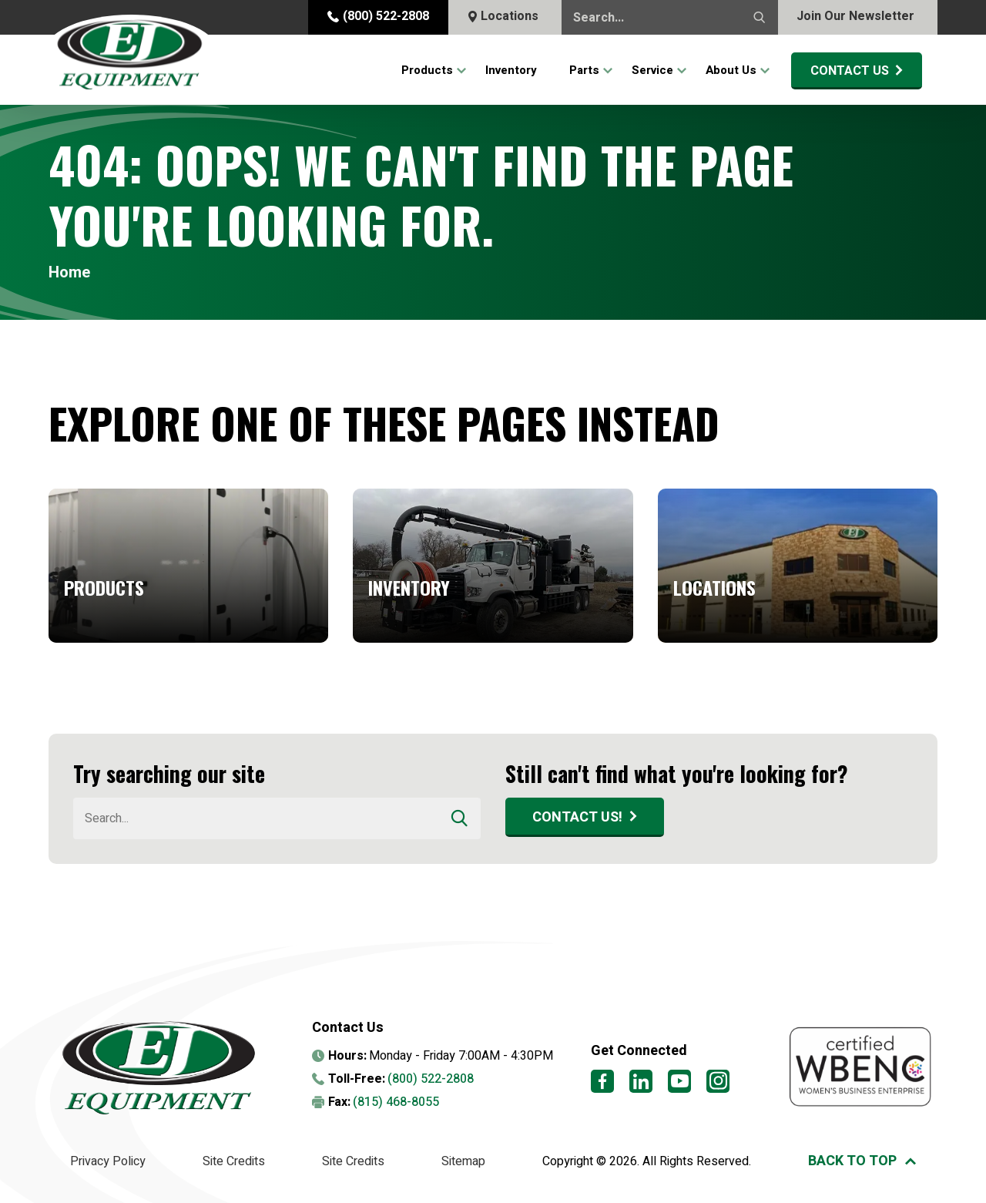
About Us (731, 70)
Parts (584, 70)
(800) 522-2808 (378, 16)
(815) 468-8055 (396, 1102)
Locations (502, 16)
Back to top (852, 1161)
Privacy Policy (108, 1161)
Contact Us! (577, 817)
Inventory (511, 70)
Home (69, 273)
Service (652, 70)
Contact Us (849, 71)
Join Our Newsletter (855, 16)
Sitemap (463, 1161)
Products (427, 70)
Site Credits (234, 1161)
